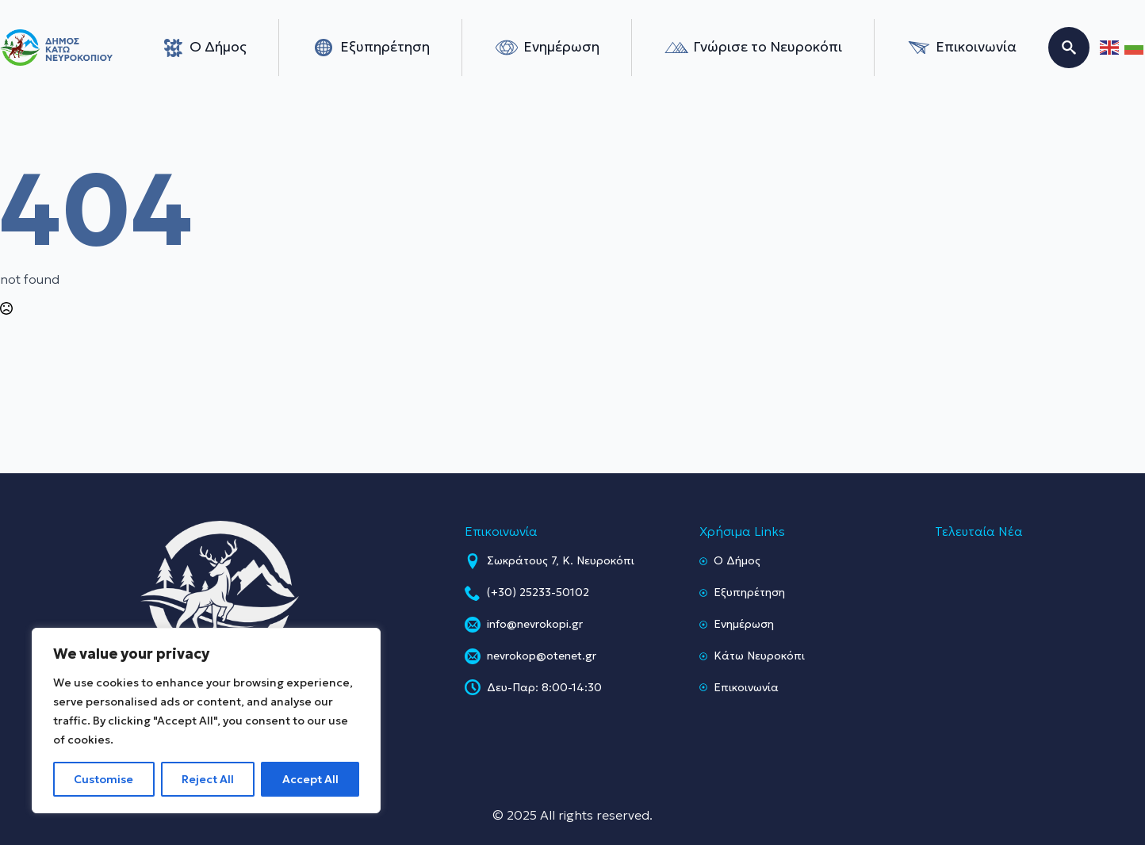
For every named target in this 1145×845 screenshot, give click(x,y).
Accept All (310, 779)
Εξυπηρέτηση (370, 47)
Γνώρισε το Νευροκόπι (753, 47)
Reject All (208, 779)
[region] (206, 720)
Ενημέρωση (546, 47)
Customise (103, 779)
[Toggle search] (1068, 47)
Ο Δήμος (203, 47)
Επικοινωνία (961, 47)
